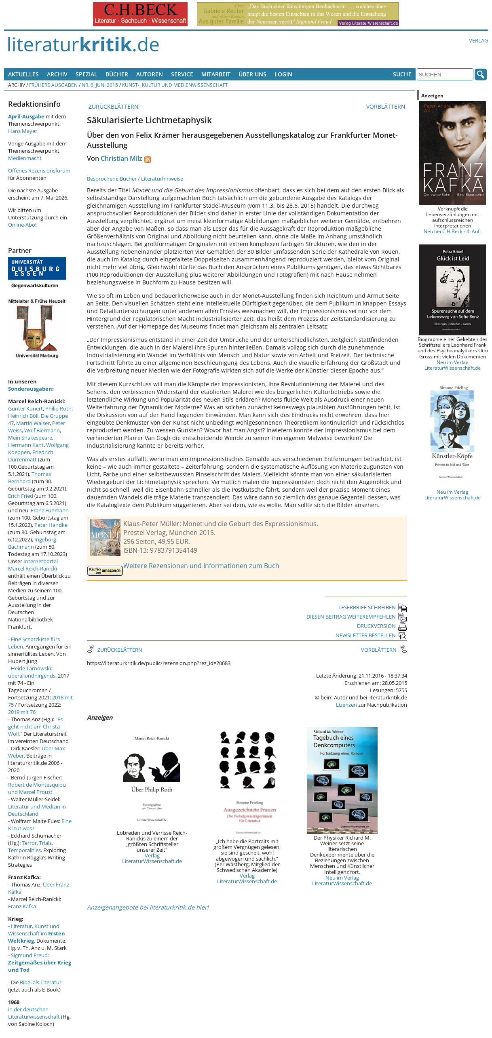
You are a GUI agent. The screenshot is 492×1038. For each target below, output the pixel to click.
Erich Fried (20, 495)
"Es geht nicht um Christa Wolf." (35, 726)
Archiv (57, 74)
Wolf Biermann (42, 430)
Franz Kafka (22, 906)
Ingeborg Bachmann (32, 543)
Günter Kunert (25, 408)
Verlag (478, 40)
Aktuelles (23, 74)
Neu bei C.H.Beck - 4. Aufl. (453, 231)
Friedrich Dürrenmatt (30, 455)
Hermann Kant (26, 444)
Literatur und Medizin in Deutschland (37, 810)
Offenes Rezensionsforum (39, 170)
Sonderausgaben (30, 388)
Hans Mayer (22, 131)
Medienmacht (25, 158)
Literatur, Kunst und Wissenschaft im (36, 933)
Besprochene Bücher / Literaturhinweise (135, 178)
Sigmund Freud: (39, 962)
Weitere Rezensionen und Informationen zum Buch (201, 565)
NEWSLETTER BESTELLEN (371, 635)
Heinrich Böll (23, 415)
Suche (402, 74)
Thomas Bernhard (29, 477)
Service (182, 74)
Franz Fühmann (50, 510)
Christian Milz (121, 158)
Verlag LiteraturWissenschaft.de (152, 858)
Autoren (149, 74)
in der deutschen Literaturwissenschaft (34, 1013)
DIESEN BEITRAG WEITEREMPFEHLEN (356, 616)
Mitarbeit (215, 74)
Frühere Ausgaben (53, 85)
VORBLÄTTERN (386, 106)
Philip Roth (58, 408)
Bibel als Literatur (40, 982)
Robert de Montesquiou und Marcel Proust (37, 788)
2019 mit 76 (22, 712)
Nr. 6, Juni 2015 (100, 85)
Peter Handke (51, 524)
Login (283, 74)
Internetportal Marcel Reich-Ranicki (33, 565)
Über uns (252, 74)
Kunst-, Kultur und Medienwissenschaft (175, 85)
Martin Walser (33, 423)
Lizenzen (346, 704)
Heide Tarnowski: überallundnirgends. (32, 672)
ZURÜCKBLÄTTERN (113, 106)
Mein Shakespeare (30, 437)
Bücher (117, 74)
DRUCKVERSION (382, 626)
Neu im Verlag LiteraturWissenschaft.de (342, 880)
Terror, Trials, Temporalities (30, 846)
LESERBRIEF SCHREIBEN (372, 607)
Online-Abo (21, 224)
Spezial (86, 74)
